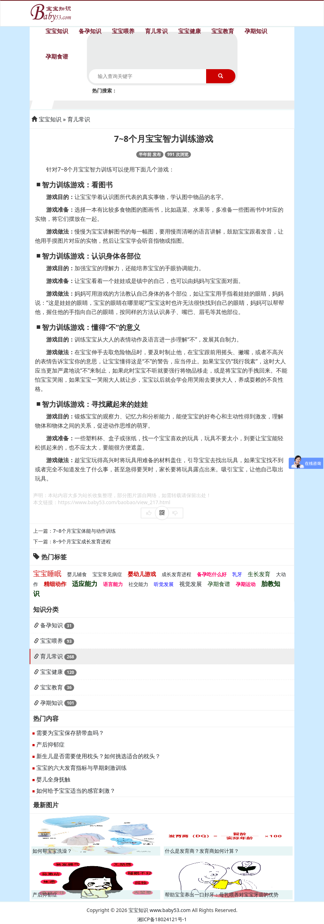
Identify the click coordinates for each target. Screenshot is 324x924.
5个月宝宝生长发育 (130, 104)
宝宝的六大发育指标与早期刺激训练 (81, 768)
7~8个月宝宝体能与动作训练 (84, 530)
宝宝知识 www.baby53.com (159, 910)
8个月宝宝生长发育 (195, 104)
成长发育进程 (176, 574)
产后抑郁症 (50, 744)
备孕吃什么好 (212, 574)
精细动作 (55, 584)
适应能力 (84, 583)
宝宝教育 (222, 31)
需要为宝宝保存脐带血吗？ (70, 733)
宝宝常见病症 (107, 574)
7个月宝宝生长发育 (173, 104)
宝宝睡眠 (47, 573)
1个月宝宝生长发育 (42, 104)
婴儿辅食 (77, 574)
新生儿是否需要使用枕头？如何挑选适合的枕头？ (98, 756)
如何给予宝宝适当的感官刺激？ (75, 791)
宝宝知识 (57, 31)
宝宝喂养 (123, 31)
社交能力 (138, 584)
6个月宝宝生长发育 (151, 104)
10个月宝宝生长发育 (238, 104)
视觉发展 (190, 584)
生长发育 (259, 574)
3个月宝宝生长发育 (86, 104)
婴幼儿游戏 (142, 574)
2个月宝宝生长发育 (64, 104)
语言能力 (113, 584)
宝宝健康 (189, 31)
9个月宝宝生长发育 (216, 104)
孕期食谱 (57, 56)
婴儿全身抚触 (53, 779)
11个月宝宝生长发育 (260, 104)
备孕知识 (90, 31)
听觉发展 (164, 584)
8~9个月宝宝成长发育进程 (82, 541)
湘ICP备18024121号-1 (162, 919)
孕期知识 (256, 31)
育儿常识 (156, 31)
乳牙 (237, 574)
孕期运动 (246, 584)
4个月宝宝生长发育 (108, 104)
